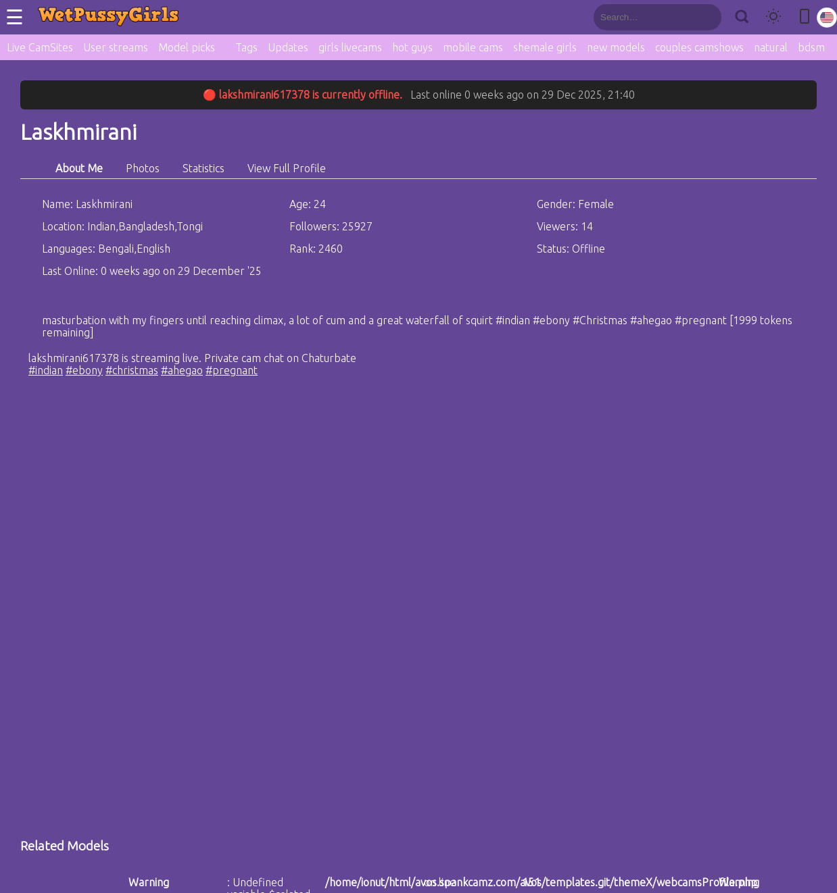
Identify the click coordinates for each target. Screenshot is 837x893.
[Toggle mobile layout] (804, 17)
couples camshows (699, 47)
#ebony (84, 370)
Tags (246, 47)
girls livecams (350, 47)
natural (771, 47)
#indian (45, 370)
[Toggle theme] (773, 17)
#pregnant (232, 370)
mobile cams (473, 47)
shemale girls (545, 47)
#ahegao (182, 370)
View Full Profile (286, 168)
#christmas (131, 370)
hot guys (412, 47)
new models (616, 47)
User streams (115, 47)
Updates (288, 47)
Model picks (186, 47)
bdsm (811, 47)
